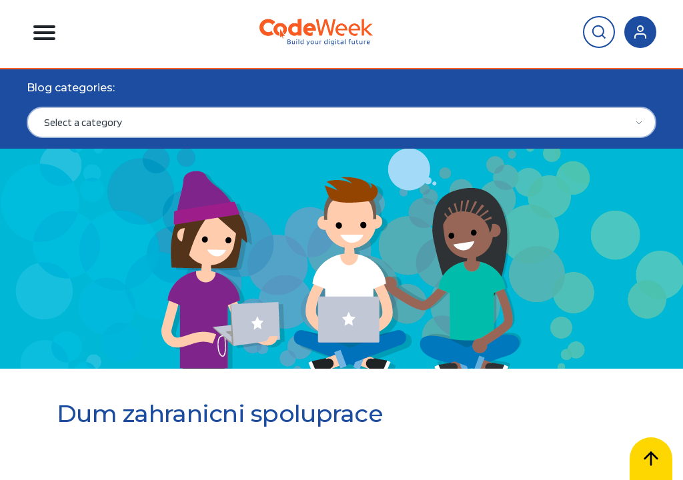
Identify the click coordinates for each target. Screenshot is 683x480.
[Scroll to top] (651, 458)
